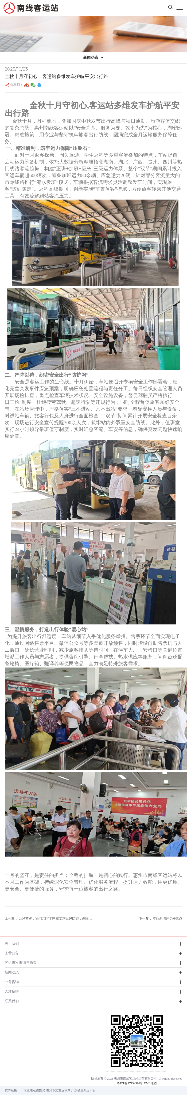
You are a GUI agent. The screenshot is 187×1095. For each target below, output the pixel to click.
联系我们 (12, 1001)
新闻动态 (12, 972)
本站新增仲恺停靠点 (167, 918)
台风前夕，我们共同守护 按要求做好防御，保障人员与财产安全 (65, 918)
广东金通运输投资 (33, 1090)
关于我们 (12, 943)
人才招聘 (12, 991)
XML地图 (150, 1083)
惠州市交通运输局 (58, 1090)
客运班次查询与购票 (20, 963)
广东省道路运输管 (83, 1090)
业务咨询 (12, 982)
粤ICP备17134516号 (130, 1083)
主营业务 (12, 953)
